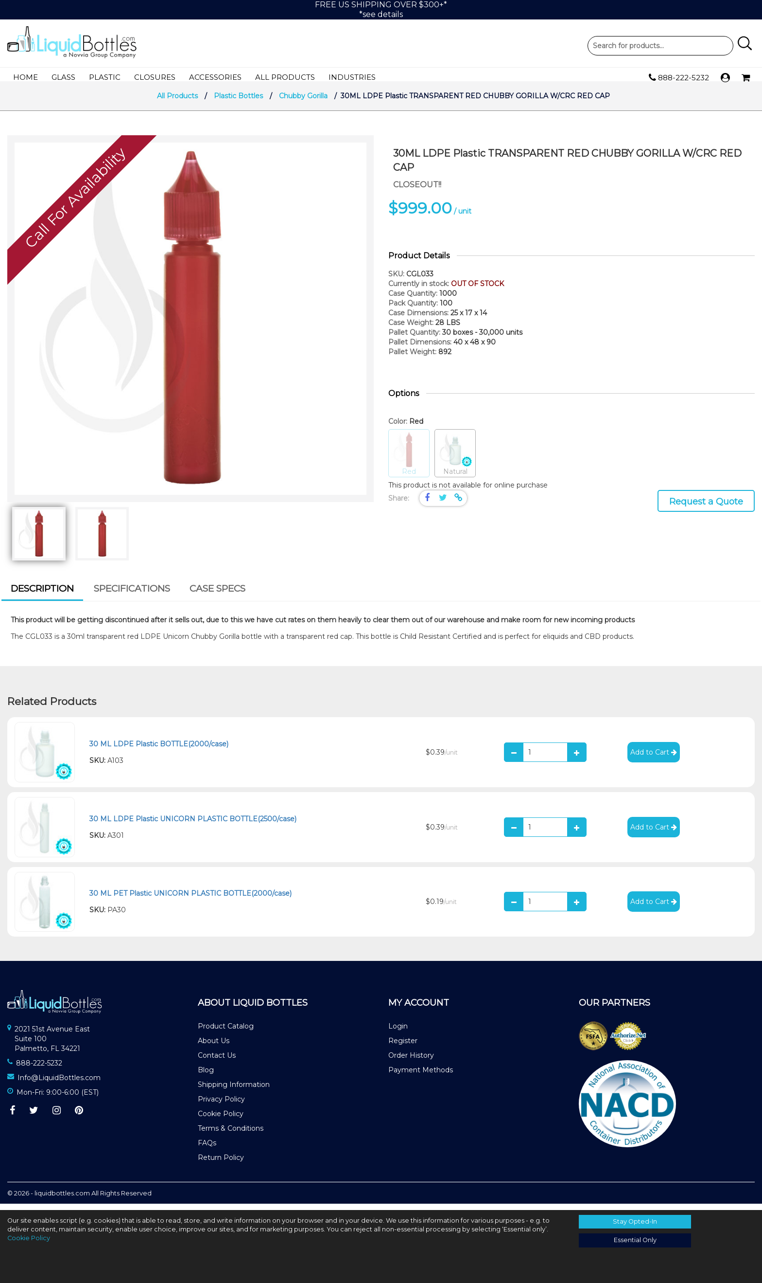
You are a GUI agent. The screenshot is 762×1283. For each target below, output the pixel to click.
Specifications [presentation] (132, 594)
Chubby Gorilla (303, 102)
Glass (63, 77)
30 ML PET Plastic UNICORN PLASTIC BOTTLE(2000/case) (190, 899)
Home (25, 77)
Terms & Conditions (230, 1134)
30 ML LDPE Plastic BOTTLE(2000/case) (158, 750)
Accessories (215, 77)
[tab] (42, 596)
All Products (285, 77)
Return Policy (221, 1163)
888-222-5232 (679, 78)
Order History (411, 1061)
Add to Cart (653, 758)
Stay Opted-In (635, 1221)
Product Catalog (226, 1032)
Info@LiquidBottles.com (59, 1084)
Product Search (660, 45)
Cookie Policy (220, 1120)
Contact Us (217, 1061)
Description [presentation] (42, 594)
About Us (213, 1047)
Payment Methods (420, 1076)
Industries (352, 77)
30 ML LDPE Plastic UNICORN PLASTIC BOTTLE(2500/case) (192, 825)
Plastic (105, 77)
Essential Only (635, 1240)
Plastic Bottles (238, 102)
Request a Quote (706, 508)
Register (402, 1047)
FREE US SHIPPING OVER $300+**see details (381, 9)
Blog (206, 1076)
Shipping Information (234, 1090)
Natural (455, 460)
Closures (154, 77)
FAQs (207, 1149)
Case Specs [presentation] (217, 594)
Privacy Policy (221, 1105)
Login (398, 1032)
